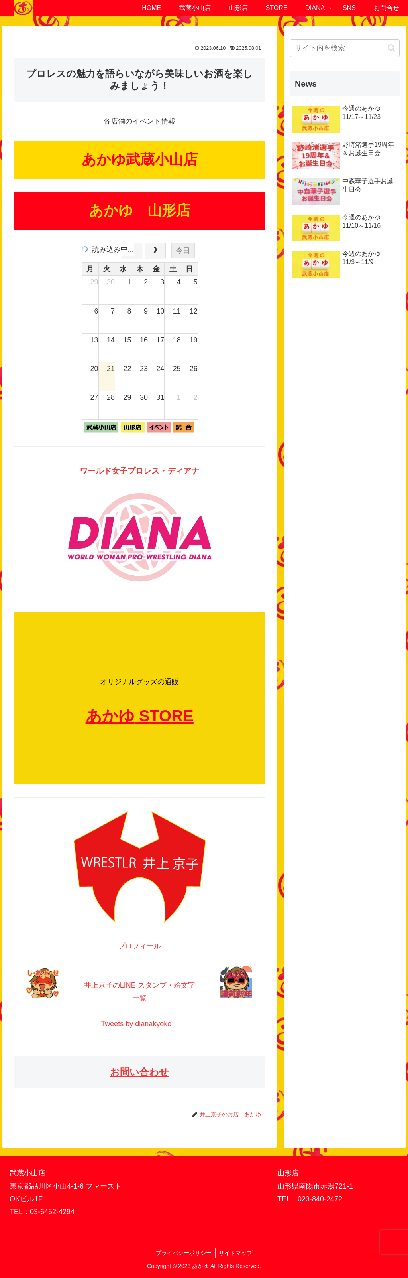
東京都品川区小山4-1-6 (48, 1186)
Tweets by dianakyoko (136, 1024)
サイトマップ (236, 1253)
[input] (344, 48)
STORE (166, 716)
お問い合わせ (139, 1072)
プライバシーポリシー (183, 1253)
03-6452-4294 (52, 1212)
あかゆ (110, 716)
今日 (183, 251)
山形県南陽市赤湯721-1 (315, 1186)
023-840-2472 (320, 1199)
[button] (391, 48)
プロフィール (139, 946)
